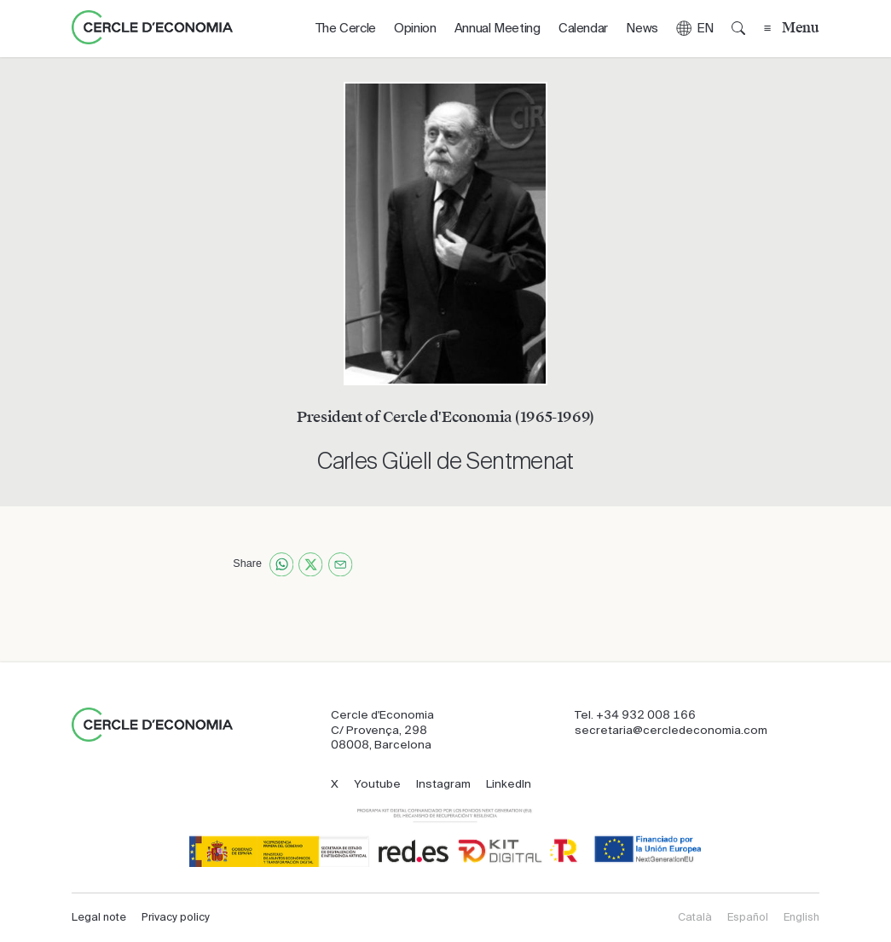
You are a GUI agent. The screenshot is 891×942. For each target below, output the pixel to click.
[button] (694, 28)
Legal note (99, 917)
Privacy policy (176, 917)
